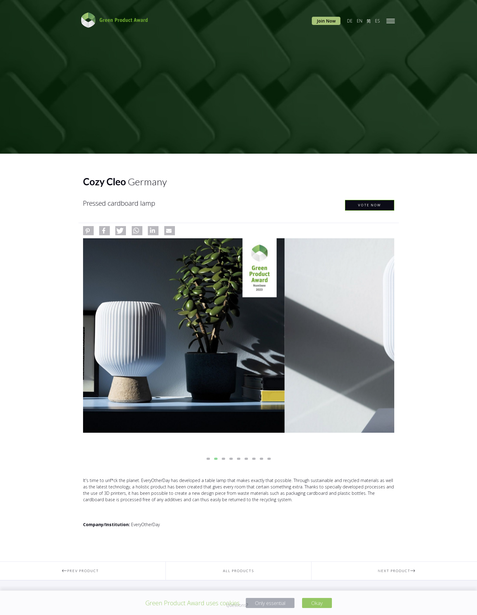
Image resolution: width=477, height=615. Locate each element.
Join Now (326, 21)
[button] (88, 230)
